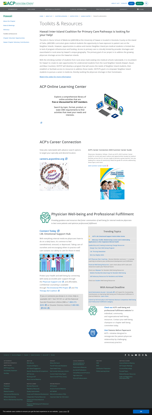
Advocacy (123, 9)
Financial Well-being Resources (99, 265)
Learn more (104, 296)
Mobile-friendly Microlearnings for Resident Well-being (108, 273)
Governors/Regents (16, 355)
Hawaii (7, 16)
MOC (97, 366)
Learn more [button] (63, 411)
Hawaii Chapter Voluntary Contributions (16, 42)
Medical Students (9, 391)
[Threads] (142, 355)
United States (74, 16)
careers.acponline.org (52, 158)
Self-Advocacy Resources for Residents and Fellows (106, 276)
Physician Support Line (52, 282)
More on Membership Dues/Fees (13, 399)
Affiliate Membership (10, 397)
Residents (6, 389)
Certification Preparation (103, 368)
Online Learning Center (103, 371)
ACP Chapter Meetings (125, 366)
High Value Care (77, 375)
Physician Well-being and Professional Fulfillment (37, 404)
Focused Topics (123, 371)
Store (141, 9)
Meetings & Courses (52, 9)
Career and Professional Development (38, 394)
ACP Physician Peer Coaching (98, 259)
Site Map (6, 373)
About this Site (8, 365)
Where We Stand (55, 363)
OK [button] (141, 411)
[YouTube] (136, 355)
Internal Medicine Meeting (126, 363)
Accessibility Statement (10, 370)
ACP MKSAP (53, 391)
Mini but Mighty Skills (97, 255)
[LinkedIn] (132, 355)
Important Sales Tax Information (59, 397)
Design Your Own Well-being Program (102, 248)
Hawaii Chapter (85, 16)
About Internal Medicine (34, 379)
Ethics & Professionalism (80, 378)
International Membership (11, 394)
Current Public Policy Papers (58, 374)
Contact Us (6, 355)
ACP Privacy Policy (9, 368)
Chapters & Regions (61, 16)
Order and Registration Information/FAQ (126, 377)
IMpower (98, 270)
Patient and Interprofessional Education (35, 400)
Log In (131, 3)
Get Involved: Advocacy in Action (59, 371)
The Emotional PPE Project (57, 288)
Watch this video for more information (55, 77)
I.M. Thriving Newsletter (98, 251)
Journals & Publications (79, 370)
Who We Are (30, 363)
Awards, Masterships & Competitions (37, 371)
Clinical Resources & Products (81, 373)
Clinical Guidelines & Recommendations (79, 363)
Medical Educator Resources (127, 374)
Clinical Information (78, 9)
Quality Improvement (33, 391)
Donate (124, 3)
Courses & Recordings (125, 368)
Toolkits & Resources (10, 34)
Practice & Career (103, 9)
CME (97, 363)
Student (98, 280)
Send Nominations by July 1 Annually (101, 292)
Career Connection (35, 355)
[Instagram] (139, 355)
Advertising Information (10, 363)
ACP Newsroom (8, 360)
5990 (45, 308)
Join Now (139, 3)
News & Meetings (9, 25)
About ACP (115, 3)
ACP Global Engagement (34, 368)
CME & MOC (31, 9)
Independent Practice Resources (36, 397)
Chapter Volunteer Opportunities (14, 38)
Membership (12, 9)
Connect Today (48, 230)
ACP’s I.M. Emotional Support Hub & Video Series (107, 236)
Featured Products (55, 383)
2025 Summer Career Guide (97, 166)
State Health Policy (55, 368)
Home (41, 16)
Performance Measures (79, 367)
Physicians (7, 386)
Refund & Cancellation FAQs (58, 394)
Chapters (26, 355)
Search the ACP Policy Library (58, 377)
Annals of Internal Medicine (58, 389)
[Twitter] (129, 355)
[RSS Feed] (146, 355)
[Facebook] (125, 355)
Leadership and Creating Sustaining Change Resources (106, 245)
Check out (108, 307)
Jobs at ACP (45, 355)
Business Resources (32, 386)
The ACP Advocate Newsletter (58, 366)
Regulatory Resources (33, 389)
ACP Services (30, 374)
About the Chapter (9, 21)
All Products (53, 386)
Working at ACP (31, 377)
